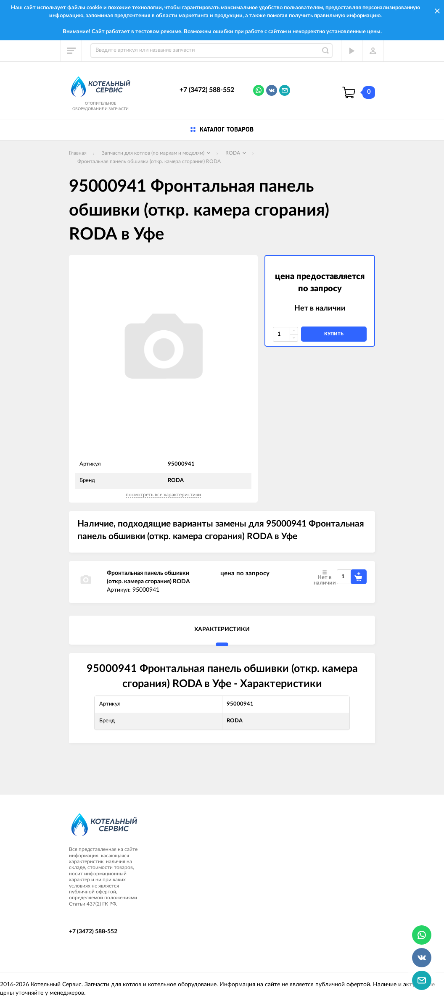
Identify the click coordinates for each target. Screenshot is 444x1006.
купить (334, 334)
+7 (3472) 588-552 (207, 90)
